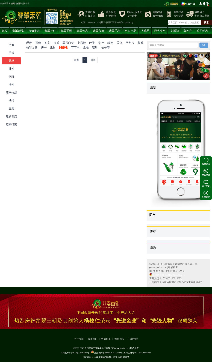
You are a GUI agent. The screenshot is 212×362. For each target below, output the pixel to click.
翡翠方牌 (31, 47)
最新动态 (11, 116)
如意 (47, 42)
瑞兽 (110, 42)
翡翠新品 (18, 30)
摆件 (11, 84)
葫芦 (101, 42)
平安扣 (130, 42)
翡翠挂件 (50, 30)
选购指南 (11, 124)
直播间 (174, 30)
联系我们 (93, 339)
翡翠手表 (114, 30)
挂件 (11, 68)
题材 (11, 60)
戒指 (11, 100)
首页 (5, 30)
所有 (11, 44)
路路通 (63, 47)
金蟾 (86, 47)
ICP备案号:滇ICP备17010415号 (75, 352)
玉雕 (11, 108)
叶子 (92, 42)
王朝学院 (133, 339)
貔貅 (95, 47)
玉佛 (38, 42)
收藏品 (145, 30)
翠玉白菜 (68, 42)
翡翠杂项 (98, 30)
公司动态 (202, 30)
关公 (119, 42)
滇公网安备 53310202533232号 (167, 275)
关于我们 (79, 339)
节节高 (75, 47)
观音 (29, 42)
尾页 (93, 60)
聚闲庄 (188, 30)
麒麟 (140, 42)
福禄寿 (105, 47)
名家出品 (130, 30)
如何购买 (119, 339)
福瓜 (56, 42)
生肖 (53, 47)
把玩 (11, 76)
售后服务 (106, 339)
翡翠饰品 (82, 30)
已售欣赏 (160, 30)
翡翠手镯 (66, 30)
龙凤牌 (81, 42)
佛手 (44, 47)
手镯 (11, 52)
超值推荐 (34, 30)
